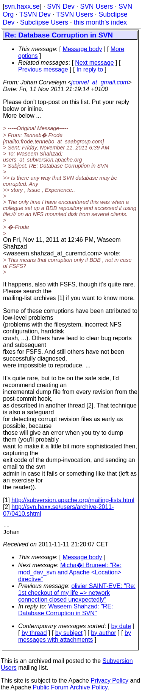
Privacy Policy (109, 683)
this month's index (100, 22)
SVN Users (96, 6)
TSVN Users (74, 14)
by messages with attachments (74, 639)
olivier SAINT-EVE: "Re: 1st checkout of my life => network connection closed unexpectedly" (77, 596)
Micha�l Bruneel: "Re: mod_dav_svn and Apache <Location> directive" (69, 575)
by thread (34, 636)
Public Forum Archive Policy (70, 690)
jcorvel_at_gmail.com (99, 82)
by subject (69, 636)
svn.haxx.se (22, 6)
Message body (82, 49)
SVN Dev (60, 6)
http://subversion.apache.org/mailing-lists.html (72, 500)
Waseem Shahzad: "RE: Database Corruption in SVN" (65, 612)
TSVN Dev (35, 14)
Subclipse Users (44, 22)
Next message (94, 62)
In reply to (89, 69)
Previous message (43, 69)
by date (121, 629)
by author (103, 636)
